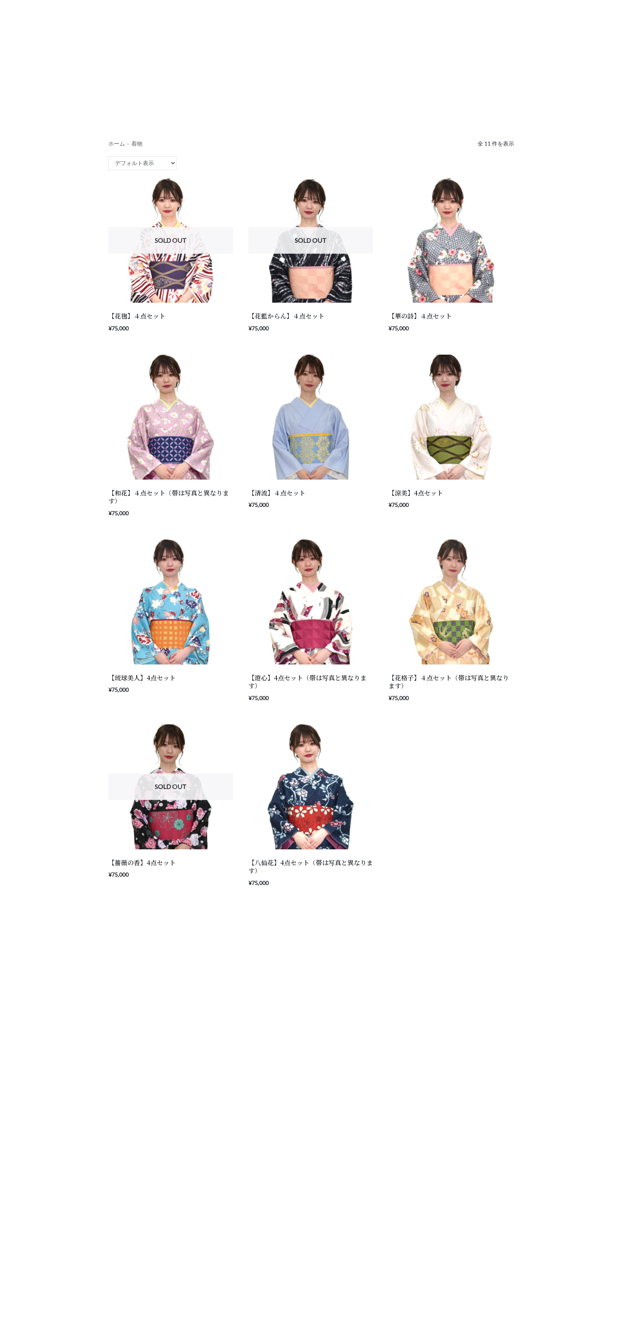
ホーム (116, 143)
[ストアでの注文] (142, 163)
